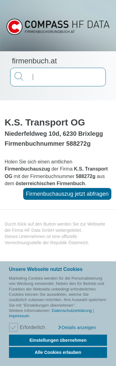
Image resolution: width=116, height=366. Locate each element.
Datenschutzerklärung (72, 310)
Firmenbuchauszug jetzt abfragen (67, 194)
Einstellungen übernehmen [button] (58, 340)
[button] (77, 327)
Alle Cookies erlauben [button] (58, 352)
